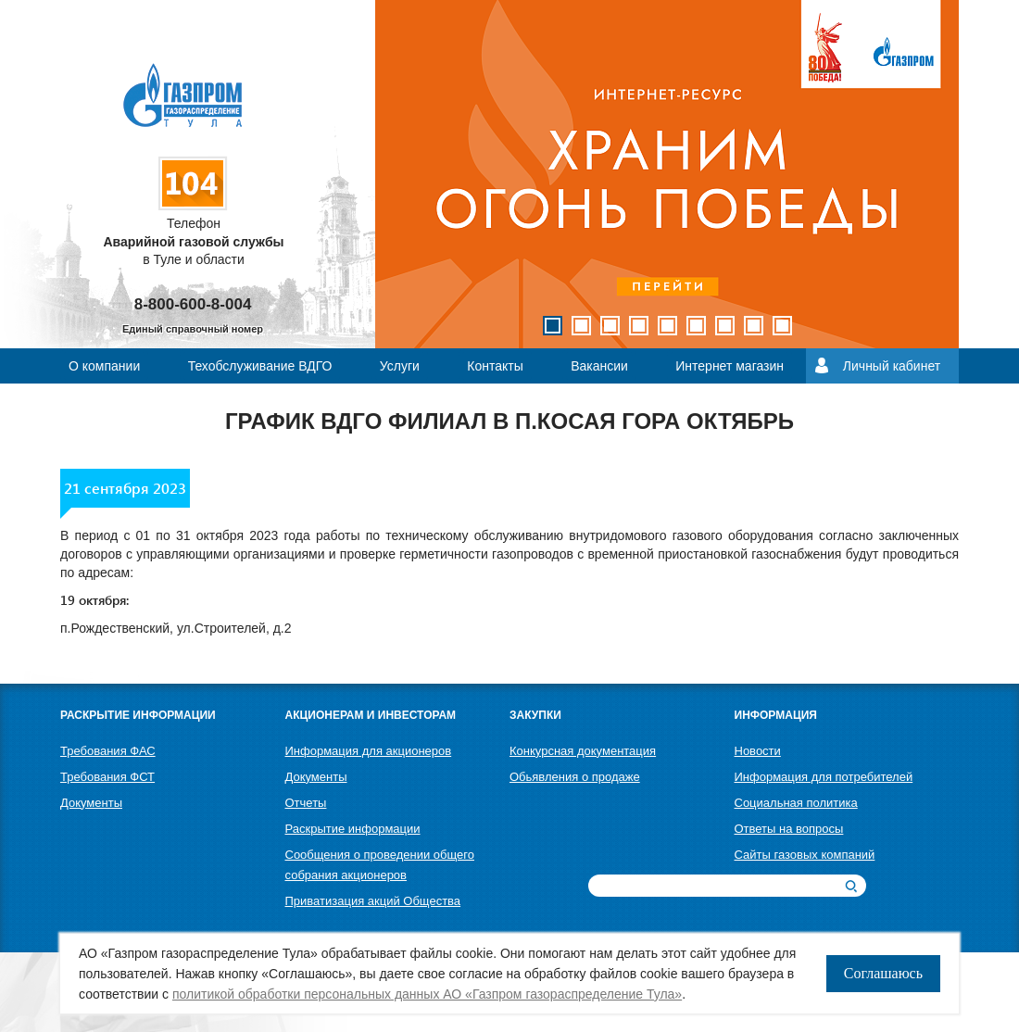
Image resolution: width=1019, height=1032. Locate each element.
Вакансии (599, 366)
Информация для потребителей (824, 777)
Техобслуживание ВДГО (260, 366)
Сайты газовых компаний (805, 855)
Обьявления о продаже (575, 777)
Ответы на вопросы (789, 829)
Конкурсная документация (583, 751)
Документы (91, 803)
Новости (758, 751)
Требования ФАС (108, 751)
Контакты (494, 366)
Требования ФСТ (107, 777)
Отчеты (306, 803)
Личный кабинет (891, 366)
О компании (104, 366)
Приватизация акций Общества (373, 901)
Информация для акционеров (368, 751)
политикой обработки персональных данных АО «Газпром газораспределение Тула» (427, 994)
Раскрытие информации (353, 829)
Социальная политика (796, 803)
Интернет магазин (729, 366)
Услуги (400, 366)
